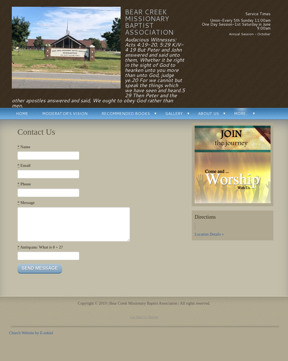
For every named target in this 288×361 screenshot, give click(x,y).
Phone (24, 184)
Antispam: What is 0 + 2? (40, 247)
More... (241, 113)
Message (26, 203)
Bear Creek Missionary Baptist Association (149, 22)
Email (23, 165)
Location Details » (209, 234)
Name (23, 147)
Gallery (174, 113)
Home (22, 113)
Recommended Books (126, 113)
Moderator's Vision (64, 113)
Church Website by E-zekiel (31, 333)
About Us (208, 113)
